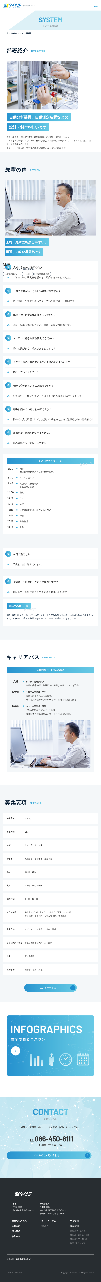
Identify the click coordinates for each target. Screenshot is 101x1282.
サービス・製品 (48, 1221)
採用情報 (14, 33)
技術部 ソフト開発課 (78, 1239)
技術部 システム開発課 (79, 1235)
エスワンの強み (19, 1221)
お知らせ (16, 1236)
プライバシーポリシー (14, 1273)
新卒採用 (74, 1226)
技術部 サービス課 (77, 1231)
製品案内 (44, 1226)
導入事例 (16, 1231)
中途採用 (74, 1221)
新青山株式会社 (22, 1259)
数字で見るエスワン (78, 1243)
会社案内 (16, 1226)
